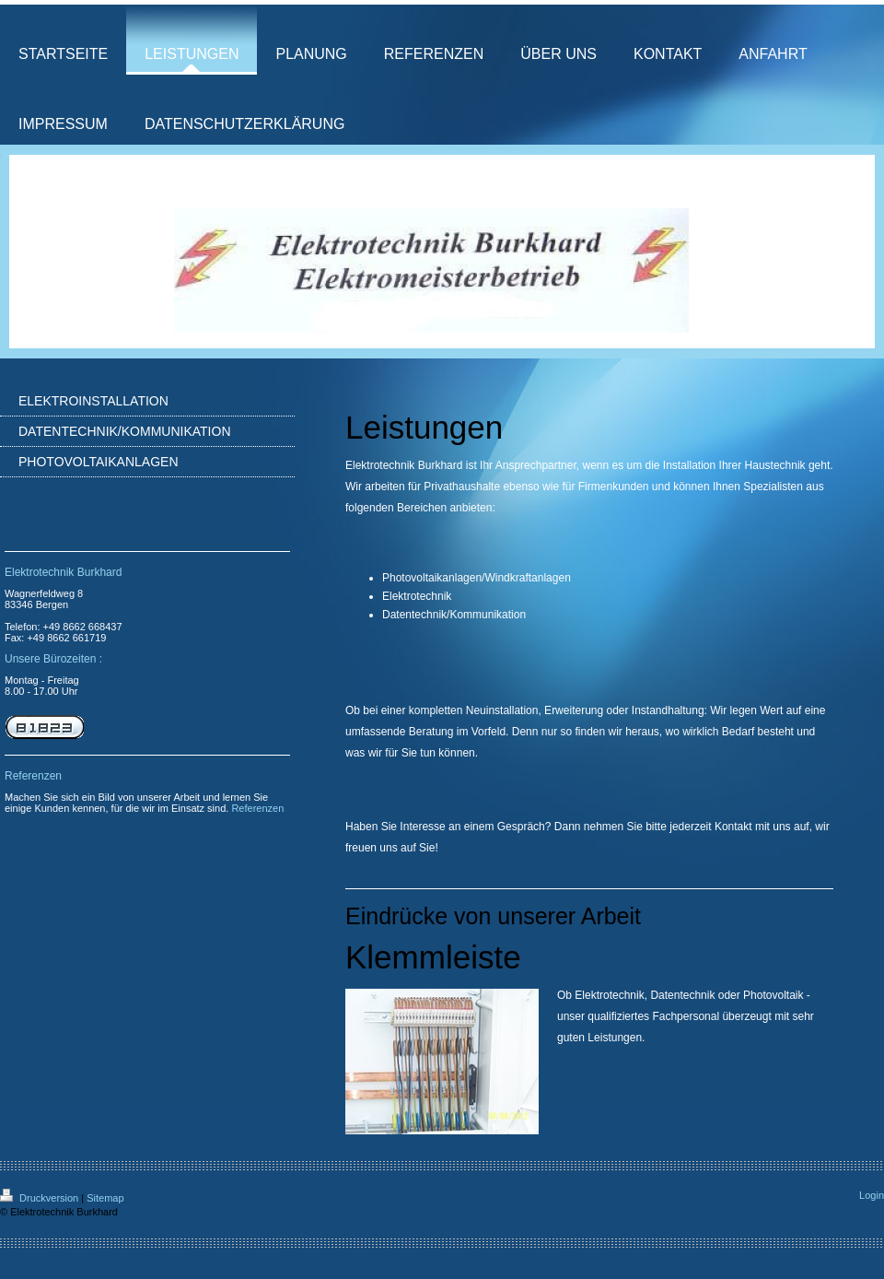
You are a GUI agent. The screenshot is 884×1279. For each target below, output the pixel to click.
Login (871, 1195)
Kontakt (733, 826)
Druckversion (40, 1197)
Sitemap (105, 1197)
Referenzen (257, 808)
